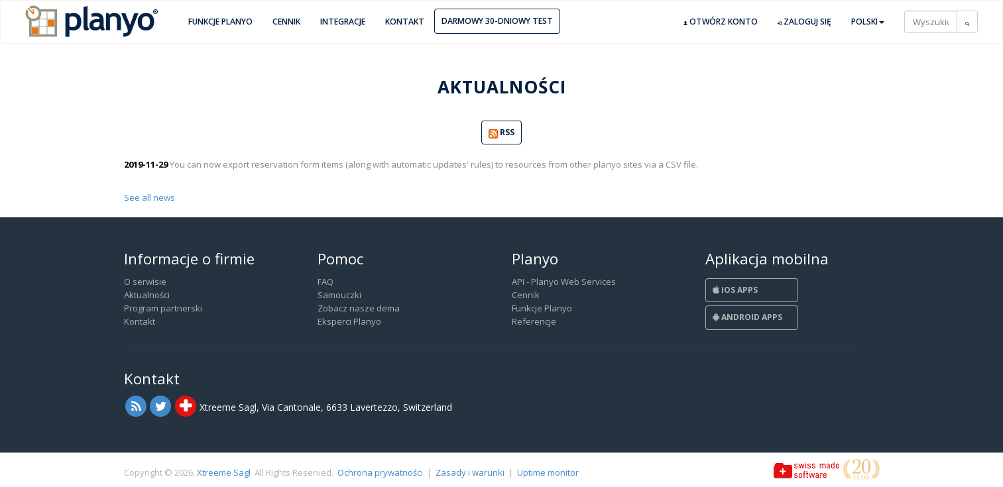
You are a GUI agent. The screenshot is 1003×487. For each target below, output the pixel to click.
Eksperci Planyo (349, 321)
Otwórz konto (720, 22)
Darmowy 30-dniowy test (497, 21)
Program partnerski (163, 308)
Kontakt (404, 21)
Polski (867, 21)
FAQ (325, 282)
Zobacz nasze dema (359, 308)
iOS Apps (735, 290)
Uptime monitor (548, 472)
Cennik (286, 21)
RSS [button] (501, 133)
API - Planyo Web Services (564, 282)
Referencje (534, 321)
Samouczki (339, 295)
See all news (149, 197)
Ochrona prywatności (380, 472)
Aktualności (147, 295)
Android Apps (747, 317)
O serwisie (145, 282)
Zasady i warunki (470, 472)
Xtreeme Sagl (224, 472)
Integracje (342, 21)
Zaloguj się (804, 22)
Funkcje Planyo (220, 21)
